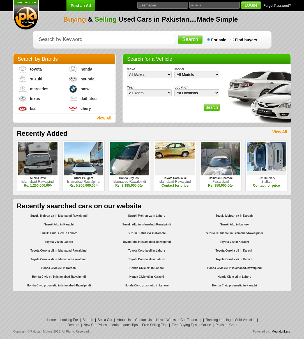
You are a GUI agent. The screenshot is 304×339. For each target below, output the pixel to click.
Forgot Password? (277, 6)
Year (130, 87)
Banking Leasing (218, 320)
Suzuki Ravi (38, 178)
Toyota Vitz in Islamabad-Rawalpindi (147, 241)
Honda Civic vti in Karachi (146, 276)
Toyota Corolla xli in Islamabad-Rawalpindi (59, 259)
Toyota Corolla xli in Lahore (146, 259)
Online (206, 325)
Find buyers (246, 40)
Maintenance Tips (124, 325)
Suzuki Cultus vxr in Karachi (146, 233)
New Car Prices (95, 325)
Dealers (73, 325)
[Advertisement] (152, 303)
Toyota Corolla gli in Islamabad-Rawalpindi (58, 250)
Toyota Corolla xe (174, 178)
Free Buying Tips (184, 325)
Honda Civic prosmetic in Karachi (234, 285)
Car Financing (190, 320)
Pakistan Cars (225, 325)
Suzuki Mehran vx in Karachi (234, 215)
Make (131, 69)
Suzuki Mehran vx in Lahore (146, 215)
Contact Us (143, 320)
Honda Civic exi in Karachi (59, 268)
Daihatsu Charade (220, 178)
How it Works (166, 320)
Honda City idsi (129, 178)
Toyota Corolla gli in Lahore (146, 250)
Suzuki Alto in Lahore (234, 224)
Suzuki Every (266, 178)
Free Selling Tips (154, 325)
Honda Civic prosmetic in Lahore (147, 285)
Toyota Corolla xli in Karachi (234, 259)
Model (179, 69)
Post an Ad (81, 5)
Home (51, 320)
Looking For (69, 320)
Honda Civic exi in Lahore (147, 268)
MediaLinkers (281, 331)
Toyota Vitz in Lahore (59, 241)
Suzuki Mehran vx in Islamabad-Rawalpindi (58, 215)
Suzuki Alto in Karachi (58, 224)
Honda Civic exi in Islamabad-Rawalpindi (234, 268)
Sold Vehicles (245, 320)
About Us (124, 320)
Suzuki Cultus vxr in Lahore (58, 233)
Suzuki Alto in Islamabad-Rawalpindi (146, 224)
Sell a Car (105, 320)
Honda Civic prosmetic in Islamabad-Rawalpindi (59, 285)
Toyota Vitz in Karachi (234, 241)
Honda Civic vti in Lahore (234, 276)
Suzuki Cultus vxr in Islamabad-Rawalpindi (234, 233)
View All (103, 118)
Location (181, 87)
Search (87, 320)
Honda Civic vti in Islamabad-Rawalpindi (59, 276)
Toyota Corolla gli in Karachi (235, 250)
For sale (218, 40)
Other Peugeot (83, 178)
